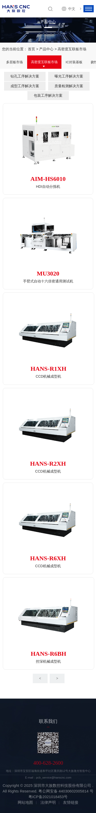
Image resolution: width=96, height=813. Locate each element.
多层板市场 (14, 62)
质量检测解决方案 (69, 86)
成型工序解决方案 (24, 86)
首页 (31, 49)
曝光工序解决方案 (69, 76)
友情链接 (70, 802)
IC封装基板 (74, 62)
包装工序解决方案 (48, 95)
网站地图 (25, 802)
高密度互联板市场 (44, 62)
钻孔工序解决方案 (24, 76)
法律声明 (48, 802)
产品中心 (46, 49)
